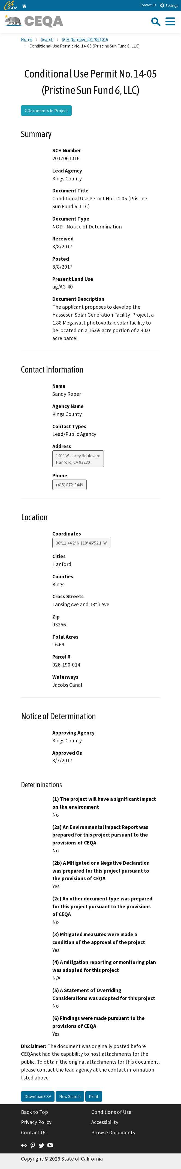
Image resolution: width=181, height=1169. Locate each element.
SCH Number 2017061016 (85, 39)
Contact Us (148, 5)
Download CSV (38, 1096)
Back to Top (34, 1112)
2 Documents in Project (46, 110)
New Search (70, 1096)
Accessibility (104, 1122)
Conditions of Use (111, 1112)
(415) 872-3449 (69, 484)
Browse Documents (113, 1132)
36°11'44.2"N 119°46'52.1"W (81, 543)
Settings (169, 5)
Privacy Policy (36, 1122)
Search (47, 39)
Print (94, 1096)
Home (26, 39)
